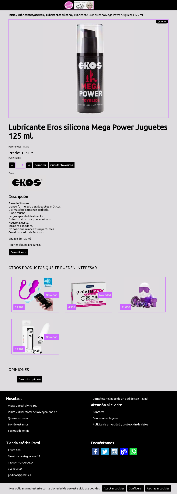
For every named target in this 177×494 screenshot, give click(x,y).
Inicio (12, 14)
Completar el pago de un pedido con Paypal (120, 398)
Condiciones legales (105, 418)
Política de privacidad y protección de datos (120, 424)
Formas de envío (19, 430)
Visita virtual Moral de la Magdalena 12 (32, 412)
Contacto (99, 412)
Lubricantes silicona (59, 14)
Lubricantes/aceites (31, 14)
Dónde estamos (18, 424)
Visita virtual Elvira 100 (22, 405)
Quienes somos (18, 418)
